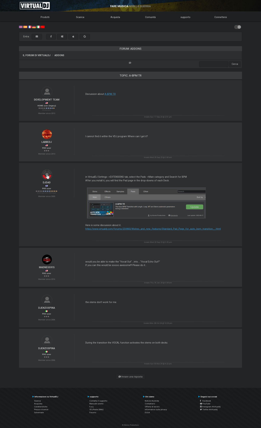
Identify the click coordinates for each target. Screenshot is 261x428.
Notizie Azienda (152, 401)
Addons (59, 55)
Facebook (205, 401)
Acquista (115, 17)
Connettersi (220, 17)
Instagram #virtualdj (210, 407)
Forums (92, 412)
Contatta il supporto (98, 401)
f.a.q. (91, 407)
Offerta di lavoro (152, 407)
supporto (185, 17)
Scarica (80, 17)
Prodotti (45, 17)
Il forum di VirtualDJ (36, 55)
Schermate (39, 412)
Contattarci (150, 403)
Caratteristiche (40, 407)
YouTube (205, 403)
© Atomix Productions (130, 425)
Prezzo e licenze (41, 409)
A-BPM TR (110, 94)
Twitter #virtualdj (209, 409)
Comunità (150, 17)
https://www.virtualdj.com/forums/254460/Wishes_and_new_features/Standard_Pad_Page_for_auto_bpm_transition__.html (153, 229)
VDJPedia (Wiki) (96, 409)
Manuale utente (96, 403)
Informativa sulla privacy (156, 409)
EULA (147, 412)
